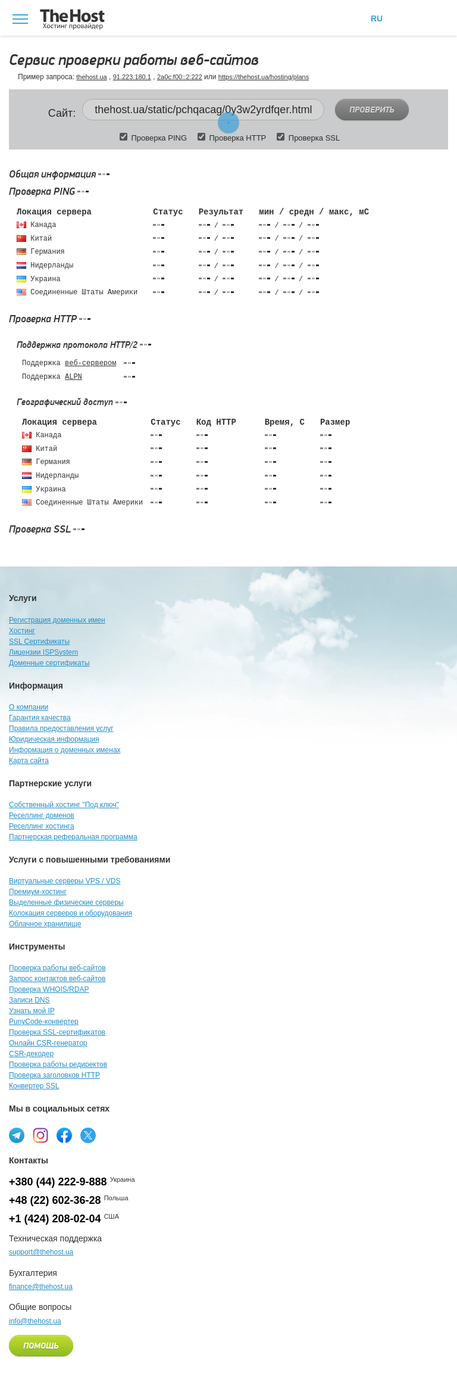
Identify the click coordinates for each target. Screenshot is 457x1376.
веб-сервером (90, 363)
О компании (28, 707)
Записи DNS (29, 1000)
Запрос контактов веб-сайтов (57, 979)
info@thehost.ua (35, 1321)
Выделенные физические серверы (66, 902)
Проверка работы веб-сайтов (57, 968)
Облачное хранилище (45, 924)
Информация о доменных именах (65, 750)
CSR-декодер (31, 1054)
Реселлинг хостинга (41, 826)
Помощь (41, 1346)
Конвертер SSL (34, 1086)
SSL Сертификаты (39, 641)
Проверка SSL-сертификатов (57, 1032)
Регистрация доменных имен (57, 620)
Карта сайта (29, 761)
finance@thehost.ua (41, 1286)
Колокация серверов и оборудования (70, 913)
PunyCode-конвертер (44, 1021)
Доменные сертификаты (49, 663)
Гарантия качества (40, 718)
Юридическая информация (54, 739)
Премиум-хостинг (38, 892)
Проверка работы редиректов (58, 1064)
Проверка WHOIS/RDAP (49, 989)
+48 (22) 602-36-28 (55, 1200)
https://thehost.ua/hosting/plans (263, 76)
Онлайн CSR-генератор (48, 1043)
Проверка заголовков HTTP (54, 1075)
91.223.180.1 (132, 76)
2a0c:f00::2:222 (179, 76)
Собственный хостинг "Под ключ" (64, 805)
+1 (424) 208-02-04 (55, 1219)
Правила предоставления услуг (61, 728)
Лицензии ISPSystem (43, 652)
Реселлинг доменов (41, 815)
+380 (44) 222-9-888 (58, 1182)
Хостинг (22, 631)
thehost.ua (91, 76)
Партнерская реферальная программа (73, 837)
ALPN (73, 377)
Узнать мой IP (32, 1011)
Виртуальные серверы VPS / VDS (64, 881)
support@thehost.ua (41, 1252)
